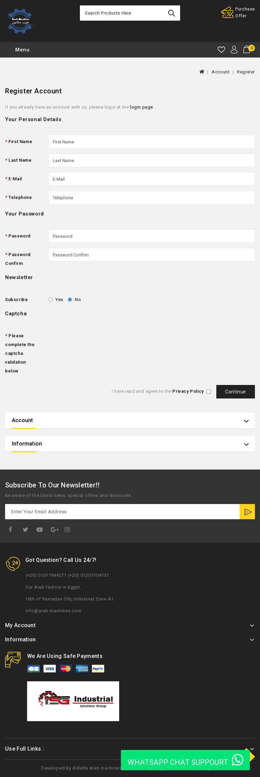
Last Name (19, 160)
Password (19, 235)
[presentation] (99, 342)
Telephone (20, 197)
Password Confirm (18, 259)
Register (246, 71)
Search (172, 13)
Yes (55, 299)
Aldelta (80, 768)
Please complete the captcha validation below (20, 353)
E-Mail (15, 178)
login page (141, 107)
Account (221, 71)
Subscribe (16, 299)
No (74, 299)
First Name (20, 141)
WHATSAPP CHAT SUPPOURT (185, 760)
